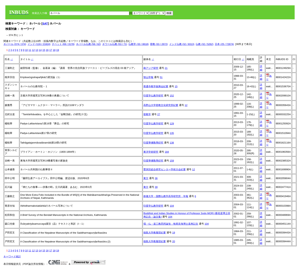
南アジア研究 (150, 68)
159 (172, 160)
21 (166, 68)
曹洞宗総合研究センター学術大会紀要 (164, 169)
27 (158, 114)
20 (173, 241)
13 (36, 50)
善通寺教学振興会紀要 (155, 86)
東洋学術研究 (150, 151)
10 (26, 50)
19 (57, 50)
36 (156, 178)
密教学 (147, 114)
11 (30, 50)
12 (33, 50)
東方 (145, 178)
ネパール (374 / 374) (14, 44)
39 (156, 187)
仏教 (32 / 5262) (204, 44)
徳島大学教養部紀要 (154, 232)
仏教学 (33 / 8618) (138, 44)
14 (40, 50)
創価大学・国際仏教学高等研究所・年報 (165, 196)
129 (172, 123)
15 (43, 50)
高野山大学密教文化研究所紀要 (160, 105)
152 (172, 95)
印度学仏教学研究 (153, 95)
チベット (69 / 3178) (63, 44)
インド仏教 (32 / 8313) (182, 44)
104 (172, 205)
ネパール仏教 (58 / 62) (88, 44)
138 (172, 142)
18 (54, 50)
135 (172, 133)
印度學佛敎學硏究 (153, 142)
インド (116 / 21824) (39, 44)
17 (50, 50)
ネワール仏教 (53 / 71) (114, 44)
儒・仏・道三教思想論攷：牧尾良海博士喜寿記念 (170, 223)
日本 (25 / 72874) (224, 44)
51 (161, 77)
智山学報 (148, 77)
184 (167, 151)
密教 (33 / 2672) (159, 44)
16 (47, 50)
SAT (45, 23)
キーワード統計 (12, 256)
